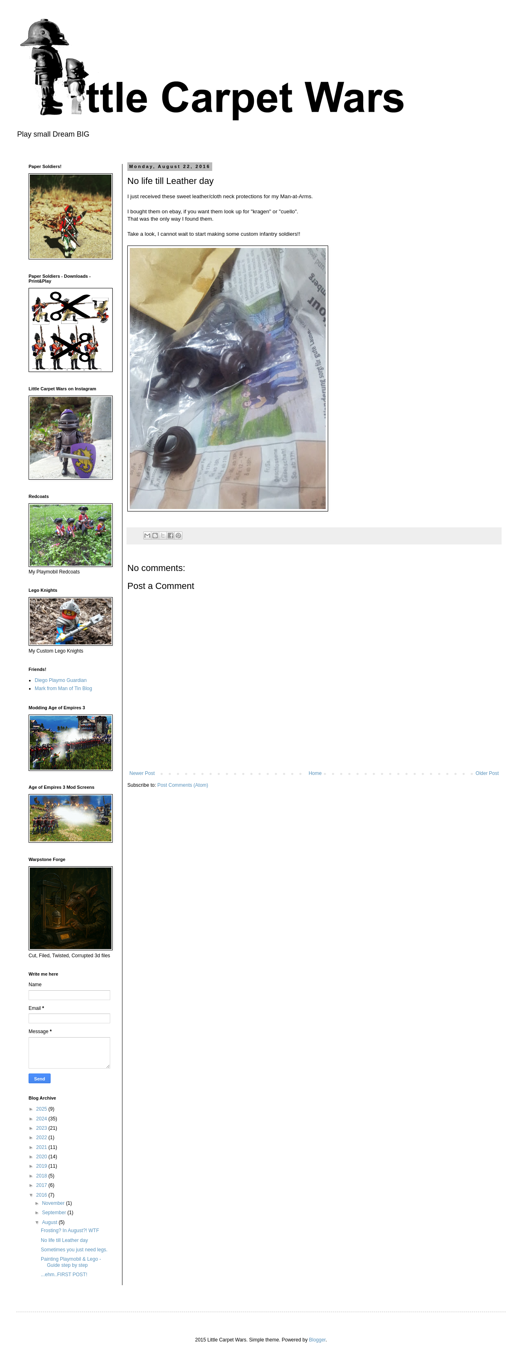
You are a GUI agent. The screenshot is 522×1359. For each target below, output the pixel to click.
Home (315, 773)
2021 (42, 1147)
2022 (42, 1137)
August (50, 1222)
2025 (42, 1109)
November (54, 1203)
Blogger (317, 1340)
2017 (42, 1185)
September (54, 1212)
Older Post (487, 773)
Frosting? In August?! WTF (70, 1230)
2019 (42, 1166)
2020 (42, 1157)
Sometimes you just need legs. (74, 1250)
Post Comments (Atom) (182, 785)
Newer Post (142, 773)
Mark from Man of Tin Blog (63, 688)
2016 (42, 1195)
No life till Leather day (64, 1240)
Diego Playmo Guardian (61, 680)
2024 (42, 1119)
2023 (42, 1128)
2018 (42, 1176)
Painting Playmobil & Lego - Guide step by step (71, 1262)
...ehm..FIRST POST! (64, 1274)
